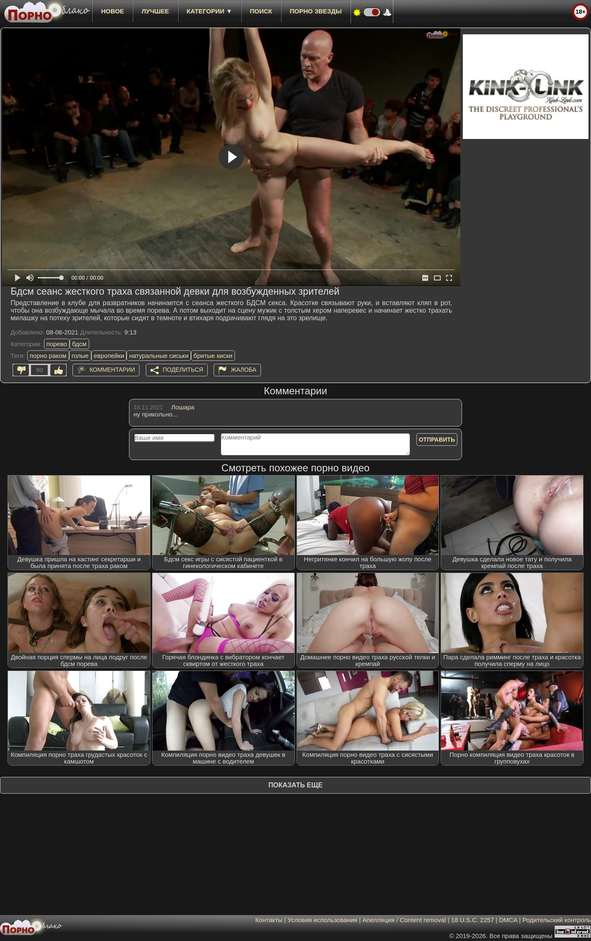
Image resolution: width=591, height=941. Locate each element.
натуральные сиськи (158, 355)
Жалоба (243, 369)
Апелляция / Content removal (404, 919)
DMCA (508, 919)
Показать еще (295, 785)
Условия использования (323, 919)
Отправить (437, 439)
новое (112, 11)
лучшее (155, 11)
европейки (109, 355)
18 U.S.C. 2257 (472, 919)
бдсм (79, 343)
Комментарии (112, 369)
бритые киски (213, 355)
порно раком (48, 355)
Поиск (261, 11)
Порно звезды (316, 11)
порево (56, 343)
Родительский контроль (556, 919)
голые (80, 355)
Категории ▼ (209, 11)
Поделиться (183, 369)
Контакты (269, 919)
